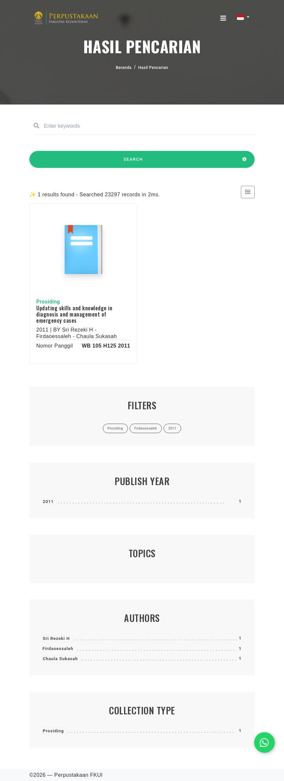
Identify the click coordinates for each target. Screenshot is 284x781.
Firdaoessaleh (57, 648)
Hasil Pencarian (153, 67)
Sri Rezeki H (56, 638)
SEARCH (133, 162)
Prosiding (53, 730)
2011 (48, 501)
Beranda (124, 67)
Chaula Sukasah (60, 658)
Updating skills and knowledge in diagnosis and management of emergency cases (74, 314)
